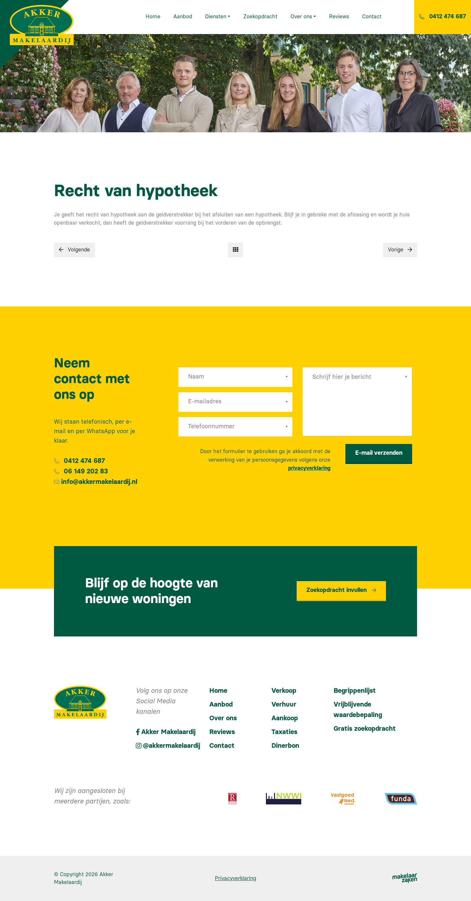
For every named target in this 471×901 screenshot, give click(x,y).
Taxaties (284, 732)
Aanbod (221, 704)
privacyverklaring (309, 468)
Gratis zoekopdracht (365, 729)
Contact (222, 746)
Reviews (222, 732)
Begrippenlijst (355, 691)
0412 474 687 (84, 461)
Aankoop (284, 718)
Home (218, 691)
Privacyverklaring (235, 878)
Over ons (223, 718)
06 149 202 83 (86, 471)
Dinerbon (285, 746)
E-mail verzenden (378, 453)
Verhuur (283, 704)
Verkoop (283, 691)
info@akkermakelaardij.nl (99, 482)
